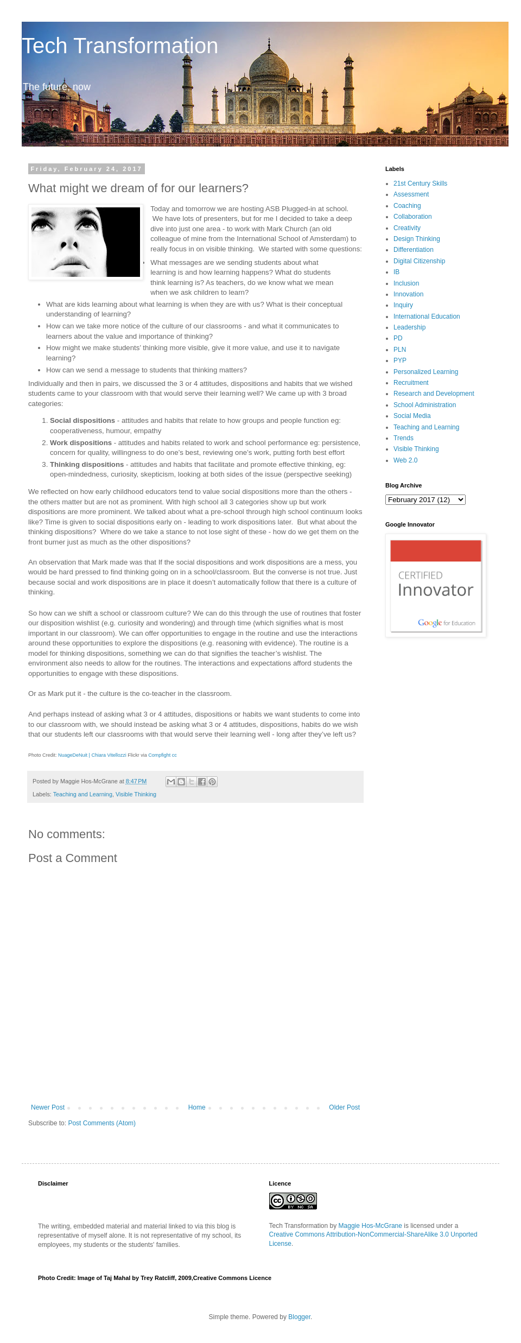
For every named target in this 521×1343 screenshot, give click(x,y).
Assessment (411, 194)
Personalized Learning (425, 372)
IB (396, 272)
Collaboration (412, 216)
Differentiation (413, 250)
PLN (399, 349)
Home (197, 1107)
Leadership (409, 327)
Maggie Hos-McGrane (370, 1226)
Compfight (159, 755)
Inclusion (406, 283)
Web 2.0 (405, 460)
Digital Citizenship (419, 261)
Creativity (407, 228)
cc (174, 755)
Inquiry (403, 305)
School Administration (424, 405)
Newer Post (48, 1107)
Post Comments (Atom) (102, 1123)
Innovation (408, 294)
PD (398, 338)
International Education (426, 316)
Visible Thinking (136, 794)
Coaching (407, 206)
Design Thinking (416, 239)
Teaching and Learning (82, 794)
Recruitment (411, 383)
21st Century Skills (420, 183)
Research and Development (433, 393)
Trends (403, 438)
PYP (399, 360)
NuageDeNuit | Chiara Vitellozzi (92, 755)
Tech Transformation (120, 46)
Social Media (412, 416)
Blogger (299, 1317)
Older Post (344, 1107)
